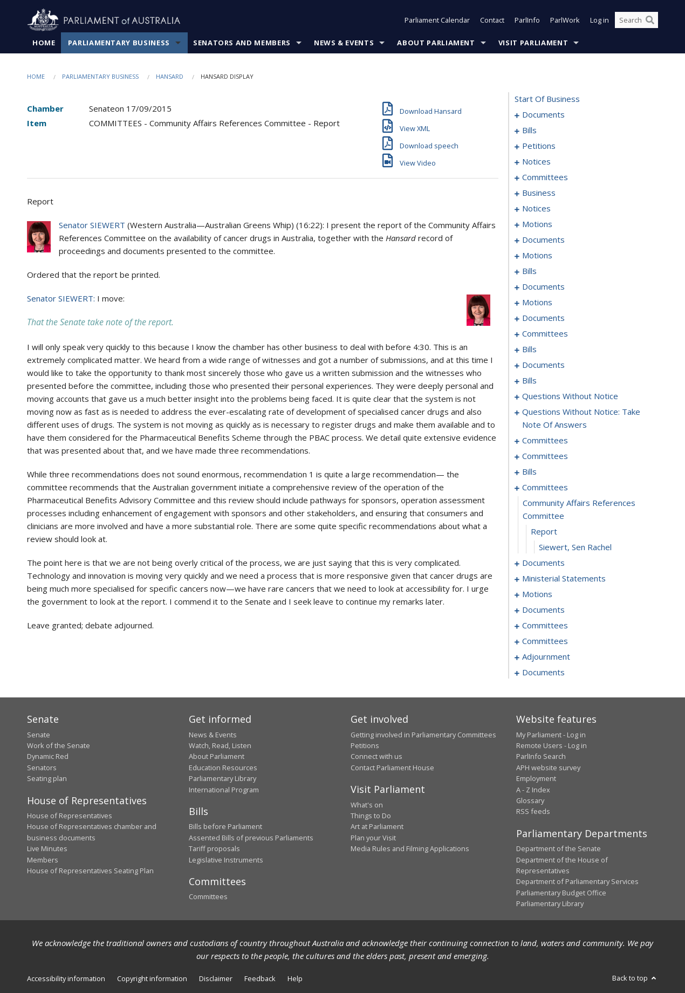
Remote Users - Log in (551, 745)
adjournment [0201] (546, 657)
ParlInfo (527, 20)
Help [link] (295, 978)
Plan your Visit (373, 838)
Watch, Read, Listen (220, 745)
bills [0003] (529, 130)
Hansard (169, 76)
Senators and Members (242, 42)
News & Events (344, 42)
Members (42, 860)
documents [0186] (543, 610)
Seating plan (47, 779)
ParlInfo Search (541, 757)
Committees (208, 897)
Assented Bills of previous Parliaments (251, 838)
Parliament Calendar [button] (437, 20)
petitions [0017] (539, 146)
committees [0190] (545, 625)
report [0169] (544, 531)
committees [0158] (545, 456)
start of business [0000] (547, 99)
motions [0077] (537, 302)
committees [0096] (545, 333)
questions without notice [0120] (570, 396)
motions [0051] (537, 255)
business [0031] (539, 193)
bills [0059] (529, 271)
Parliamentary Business (119, 42)
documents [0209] (543, 672)
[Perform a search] (650, 20)
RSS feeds (533, 812)
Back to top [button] (635, 978)
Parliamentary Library (222, 779)
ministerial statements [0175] (564, 578)
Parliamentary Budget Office (561, 893)
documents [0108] (543, 365)
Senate (38, 734)
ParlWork (565, 20)
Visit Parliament (533, 42)
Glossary (530, 800)
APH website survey (548, 767)
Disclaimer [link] (215, 978)
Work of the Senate (58, 745)
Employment (536, 779)
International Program (224, 790)
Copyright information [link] (152, 978)
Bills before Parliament (225, 827)
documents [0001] (543, 114)
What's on (367, 805)
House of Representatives (69, 815)
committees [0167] (545, 487)
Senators (42, 767)
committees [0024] (545, 177)
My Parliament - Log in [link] (551, 734)
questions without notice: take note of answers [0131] (581, 418)
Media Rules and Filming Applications (410, 849)
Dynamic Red (47, 757)
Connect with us (376, 757)
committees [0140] (545, 440)
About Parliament (436, 42)
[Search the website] (636, 20)
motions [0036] (537, 224)
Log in (599, 20)
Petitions (365, 745)
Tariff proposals (214, 849)
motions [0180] (537, 594)
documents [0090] (543, 318)
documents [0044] (543, 240)
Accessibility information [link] (66, 978)
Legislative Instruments (226, 860)
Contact (492, 20)
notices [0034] (536, 208)
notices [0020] (536, 161)
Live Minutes (47, 849)
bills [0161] (529, 472)
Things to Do (371, 815)
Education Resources (223, 767)
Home (44, 42)
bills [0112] (529, 380)
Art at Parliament (377, 827)
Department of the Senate (558, 849)
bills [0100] (529, 349)
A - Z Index (533, 790)
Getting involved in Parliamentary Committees (423, 734)
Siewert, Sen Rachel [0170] (575, 547)
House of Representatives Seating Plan (90, 870)
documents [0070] (543, 287)
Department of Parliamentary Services (577, 882)
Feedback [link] (260, 978)
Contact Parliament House (392, 767)
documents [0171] (543, 563)
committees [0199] (545, 641)
